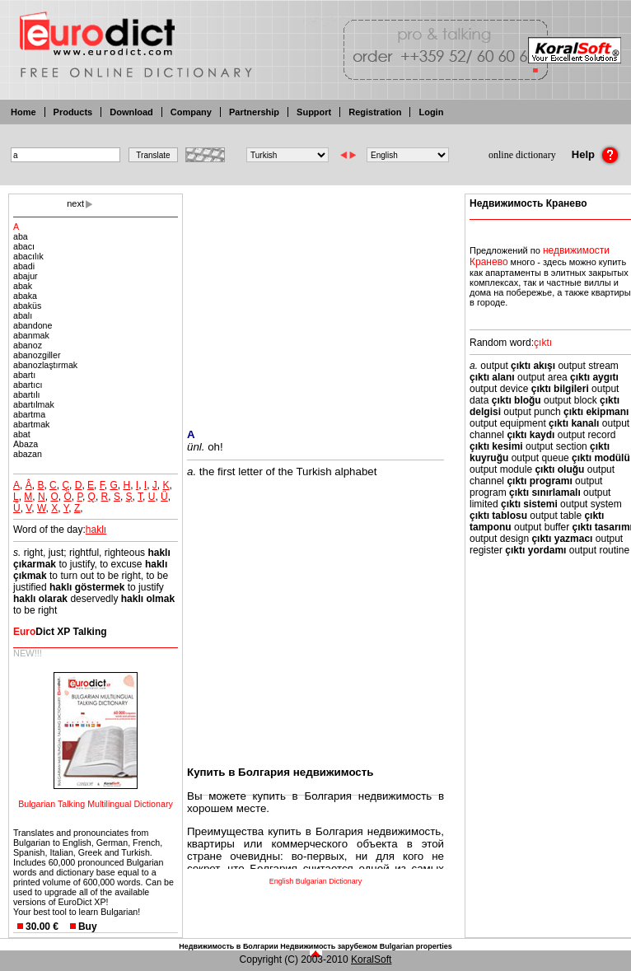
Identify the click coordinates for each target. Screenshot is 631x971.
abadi (24, 266)
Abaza (25, 444)
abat (21, 434)
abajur (25, 276)
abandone (32, 325)
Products (73, 112)
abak (22, 286)
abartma (29, 414)
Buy (87, 926)
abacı (24, 246)
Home (23, 112)
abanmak (31, 335)
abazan (27, 454)
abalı (22, 315)
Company (191, 112)
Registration (374, 112)
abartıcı (28, 385)
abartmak (31, 424)
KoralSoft (371, 959)
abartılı (26, 394)
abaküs (27, 305)
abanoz (27, 345)
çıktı (543, 342)
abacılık (28, 256)
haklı (96, 529)
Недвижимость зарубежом (328, 946)
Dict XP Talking (60, 631)
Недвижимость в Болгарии (228, 946)
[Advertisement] (315, 301)
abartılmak (33, 404)
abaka (25, 296)
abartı (24, 375)
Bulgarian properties (416, 946)
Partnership (254, 112)
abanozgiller (36, 355)
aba (20, 236)
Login (430, 112)
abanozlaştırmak (45, 365)
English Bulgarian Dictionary (315, 881)
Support (314, 112)
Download (131, 112)
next (75, 203)
